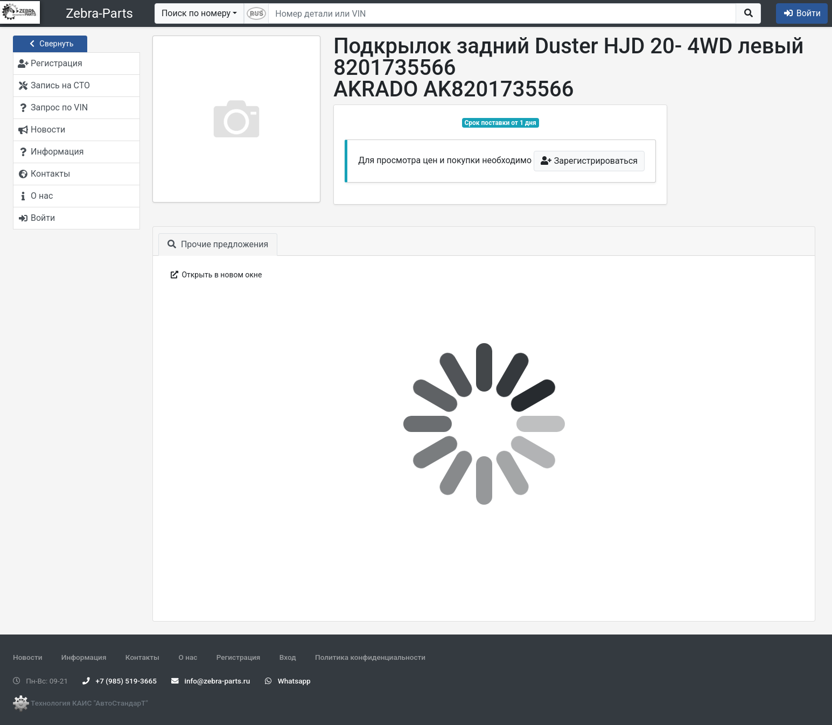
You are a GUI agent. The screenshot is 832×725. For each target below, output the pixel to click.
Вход (287, 657)
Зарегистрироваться (589, 161)
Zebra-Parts (99, 13)
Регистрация (238, 657)
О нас (187, 657)
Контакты (142, 657)
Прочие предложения (217, 244)
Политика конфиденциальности (370, 657)
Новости (27, 657)
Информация (84, 657)
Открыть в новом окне (215, 274)
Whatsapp (288, 681)
